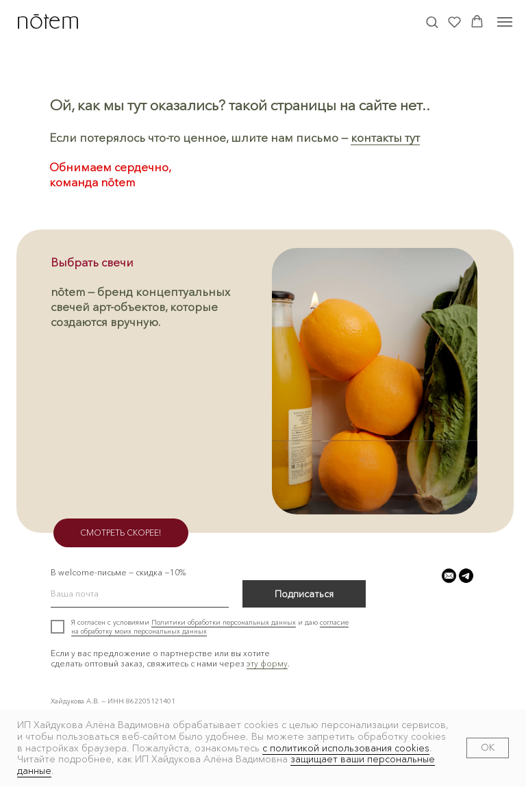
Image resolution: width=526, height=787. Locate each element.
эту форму (267, 663)
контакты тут (385, 138)
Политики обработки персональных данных (223, 622)
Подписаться (304, 594)
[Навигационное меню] (504, 22)
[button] (431, 21)
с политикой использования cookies (345, 748)
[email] (140, 594)
